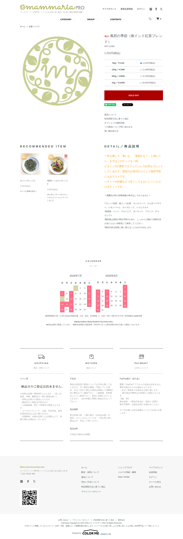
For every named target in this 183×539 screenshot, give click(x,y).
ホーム (22, 27)
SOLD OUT (134, 95)
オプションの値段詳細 (114, 123)
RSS (120, 477)
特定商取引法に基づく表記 (116, 119)
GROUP (91, 19)
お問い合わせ (155, 487)
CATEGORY (65, 19)
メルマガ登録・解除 (127, 472)
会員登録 (153, 472)
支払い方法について (90, 482)
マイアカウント (109, 9)
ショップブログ (125, 467)
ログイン (141, 9)
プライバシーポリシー (91, 491)
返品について (110, 114)
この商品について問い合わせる (118, 127)
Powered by (91, 532)
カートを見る (155, 482)
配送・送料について (90, 472)
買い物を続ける (111, 131)
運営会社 (121, 520)
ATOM (126, 477)
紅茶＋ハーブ (34, 27)
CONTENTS (115, 19)
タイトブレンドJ (27, 181)
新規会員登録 (127, 9)
